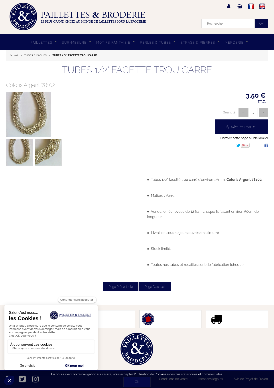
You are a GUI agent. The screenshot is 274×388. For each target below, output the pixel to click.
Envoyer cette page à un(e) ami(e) (244, 138)
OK (137, 382)
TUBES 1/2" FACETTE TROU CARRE (137, 69)
